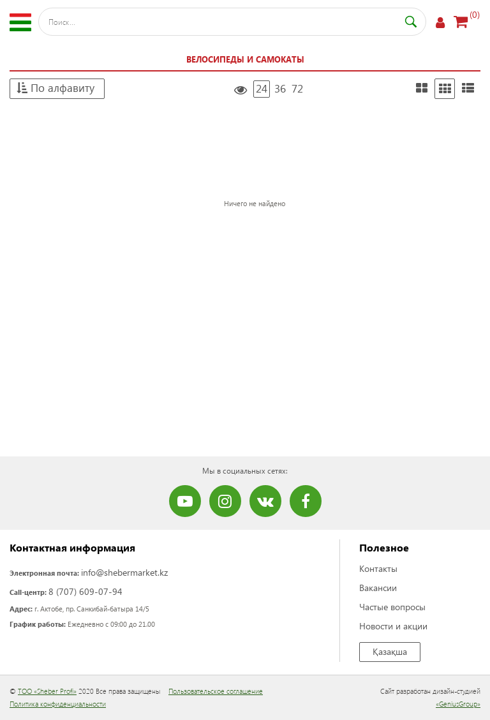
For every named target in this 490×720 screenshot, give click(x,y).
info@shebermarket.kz (124, 572)
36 (280, 88)
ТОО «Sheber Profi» (47, 691)
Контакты (378, 568)
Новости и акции (393, 626)
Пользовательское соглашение (215, 691)
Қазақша (390, 651)
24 (261, 88)
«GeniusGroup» (458, 704)
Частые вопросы (392, 607)
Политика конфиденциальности (58, 704)
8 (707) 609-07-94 (85, 591)
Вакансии (378, 587)
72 (297, 88)
